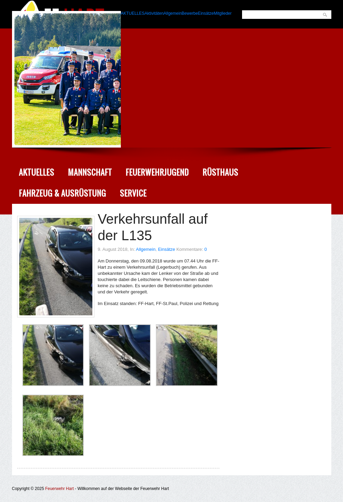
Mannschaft (90, 172)
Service (133, 193)
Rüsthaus (220, 172)
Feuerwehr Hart (59, 488)
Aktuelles (36, 172)
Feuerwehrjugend (157, 172)
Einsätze (166, 249)
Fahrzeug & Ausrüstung (62, 193)
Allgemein (146, 249)
